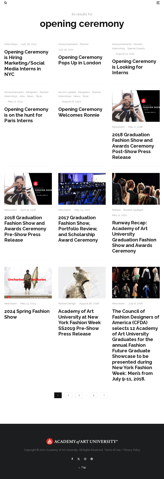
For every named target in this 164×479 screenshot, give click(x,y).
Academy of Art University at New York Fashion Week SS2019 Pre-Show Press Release (79, 322)
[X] (78, 459)
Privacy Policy (132, 450)
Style (39, 96)
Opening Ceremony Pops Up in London (80, 59)
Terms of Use (112, 450)
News (30, 96)
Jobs (22, 96)
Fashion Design (67, 303)
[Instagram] (85, 459)
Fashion (84, 44)
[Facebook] (72, 459)
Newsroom (118, 126)
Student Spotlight (133, 209)
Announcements (68, 44)
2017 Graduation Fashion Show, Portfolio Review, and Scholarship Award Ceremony (78, 229)
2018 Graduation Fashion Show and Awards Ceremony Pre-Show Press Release (25, 229)
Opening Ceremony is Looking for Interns (134, 66)
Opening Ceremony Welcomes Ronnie (80, 112)
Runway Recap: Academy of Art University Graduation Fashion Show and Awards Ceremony (134, 237)
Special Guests (136, 48)
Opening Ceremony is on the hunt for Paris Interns (26, 114)
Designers (32, 92)
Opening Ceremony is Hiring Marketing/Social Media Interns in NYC (26, 63)
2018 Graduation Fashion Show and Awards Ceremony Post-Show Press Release (133, 146)
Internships (10, 44)
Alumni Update (67, 92)
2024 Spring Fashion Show (27, 313)
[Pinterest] (91, 459)
